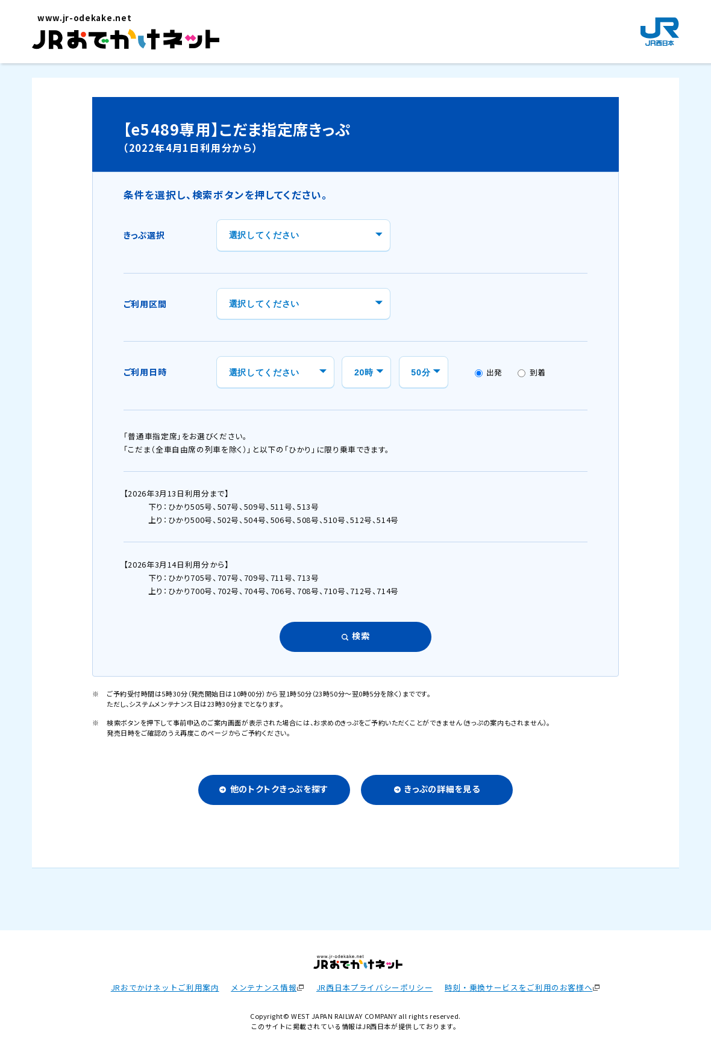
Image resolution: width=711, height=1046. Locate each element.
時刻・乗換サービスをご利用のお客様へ (518, 987)
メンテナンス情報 (263, 987)
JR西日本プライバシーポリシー (374, 987)
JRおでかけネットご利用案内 (165, 987)
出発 (489, 372)
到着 (532, 372)
